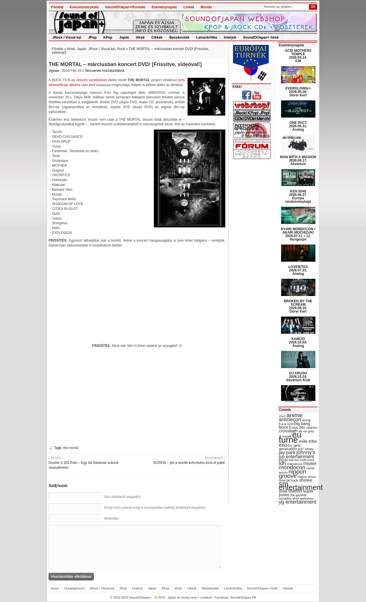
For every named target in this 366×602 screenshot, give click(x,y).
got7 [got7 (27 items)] (301, 449)
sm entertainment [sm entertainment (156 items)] (301, 485)
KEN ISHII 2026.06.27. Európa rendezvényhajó (298, 196)
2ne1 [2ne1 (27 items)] (282, 416)
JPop (92, 37)
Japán (124, 37)
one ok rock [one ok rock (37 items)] (288, 480)
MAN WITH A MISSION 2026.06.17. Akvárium (298, 160)
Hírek (140, 37)
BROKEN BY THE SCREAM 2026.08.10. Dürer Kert (298, 306)
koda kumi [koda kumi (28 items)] (307, 460)
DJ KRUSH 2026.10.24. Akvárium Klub (298, 376)
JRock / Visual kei (66, 37)
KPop (108, 37)
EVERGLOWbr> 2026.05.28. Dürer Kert (298, 91)
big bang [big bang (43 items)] (302, 423)
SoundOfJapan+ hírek (261, 37)
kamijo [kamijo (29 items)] (283, 460)
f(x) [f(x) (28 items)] (290, 445)
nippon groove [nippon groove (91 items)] (292, 473)
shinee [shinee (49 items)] (305, 480)
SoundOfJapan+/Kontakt (125, 7)
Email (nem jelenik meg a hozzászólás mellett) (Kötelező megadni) (154, 508)
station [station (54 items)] (295, 490)
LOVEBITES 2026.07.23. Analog (298, 270)
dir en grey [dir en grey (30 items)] (306, 431)
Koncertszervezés (84, 7)
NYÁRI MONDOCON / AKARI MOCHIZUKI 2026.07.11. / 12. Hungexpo (298, 234)
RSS (161, 597)
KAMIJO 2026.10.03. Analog (298, 342)
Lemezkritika (206, 37)
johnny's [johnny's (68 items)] (306, 452)
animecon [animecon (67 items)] (290, 419)
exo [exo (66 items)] (283, 445)
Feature (137, 588)
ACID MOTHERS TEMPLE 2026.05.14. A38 (298, 56)
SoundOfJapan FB (243, 597)
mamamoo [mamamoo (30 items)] (295, 464)
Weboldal (111, 518)
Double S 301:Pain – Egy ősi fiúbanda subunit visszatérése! (91, 463)
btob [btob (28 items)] (295, 427)
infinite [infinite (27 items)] (309, 449)
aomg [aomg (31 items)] (306, 420)
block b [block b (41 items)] (285, 427)
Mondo (206, 7)
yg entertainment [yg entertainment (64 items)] (297, 502)
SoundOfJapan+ (140, 597)
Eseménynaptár (164, 7)
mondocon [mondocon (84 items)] (292, 467)
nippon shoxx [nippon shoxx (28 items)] (307, 476)
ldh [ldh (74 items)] (282, 463)
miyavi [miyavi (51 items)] (309, 463)
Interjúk (230, 37)
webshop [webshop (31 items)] (306, 498)
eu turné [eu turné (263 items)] (290, 437)
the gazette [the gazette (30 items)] (299, 495)
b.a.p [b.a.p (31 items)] (282, 424)
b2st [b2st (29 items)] (290, 424)
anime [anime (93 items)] (295, 415)
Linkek (188, 7)
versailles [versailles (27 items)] (285, 498)
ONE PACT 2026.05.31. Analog (298, 126)
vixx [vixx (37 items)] (296, 498)
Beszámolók (179, 37)
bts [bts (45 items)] (302, 427)
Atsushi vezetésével (91, 80)
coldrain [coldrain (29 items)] (311, 427)
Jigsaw (54, 71)
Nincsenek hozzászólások (104, 71)
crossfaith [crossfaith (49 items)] (288, 430)
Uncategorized (74, 588)
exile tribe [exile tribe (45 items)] (308, 441)
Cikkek (157, 37)
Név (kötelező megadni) (122, 497)
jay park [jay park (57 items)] (287, 452)
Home (55, 588)
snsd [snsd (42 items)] (283, 491)
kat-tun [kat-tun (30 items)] (294, 460)
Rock (121, 49)
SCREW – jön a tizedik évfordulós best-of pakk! (183, 460)
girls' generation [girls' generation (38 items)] (290, 447)
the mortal (70, 448)
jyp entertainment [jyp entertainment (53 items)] (296, 456)
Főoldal (57, 7)
